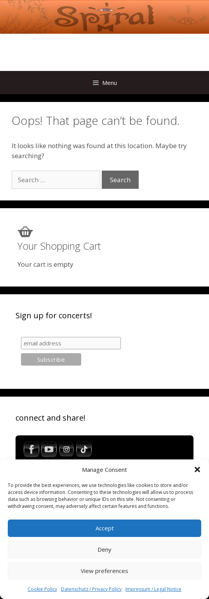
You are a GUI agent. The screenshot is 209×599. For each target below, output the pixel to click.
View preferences (104, 571)
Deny (104, 549)
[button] (197, 469)
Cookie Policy (42, 589)
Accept (105, 528)
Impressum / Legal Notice (153, 589)
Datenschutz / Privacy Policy (91, 589)
